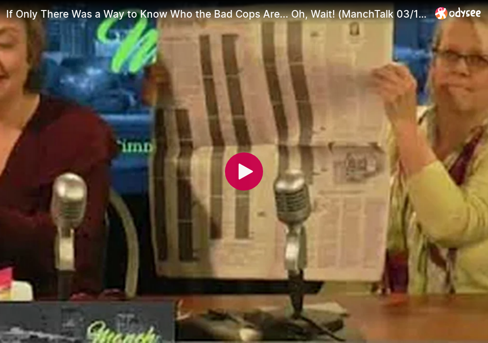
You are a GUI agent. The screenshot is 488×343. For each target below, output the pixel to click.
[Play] (244, 171)
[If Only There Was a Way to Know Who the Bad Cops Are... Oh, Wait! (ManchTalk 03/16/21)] (217, 14)
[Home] (458, 13)
